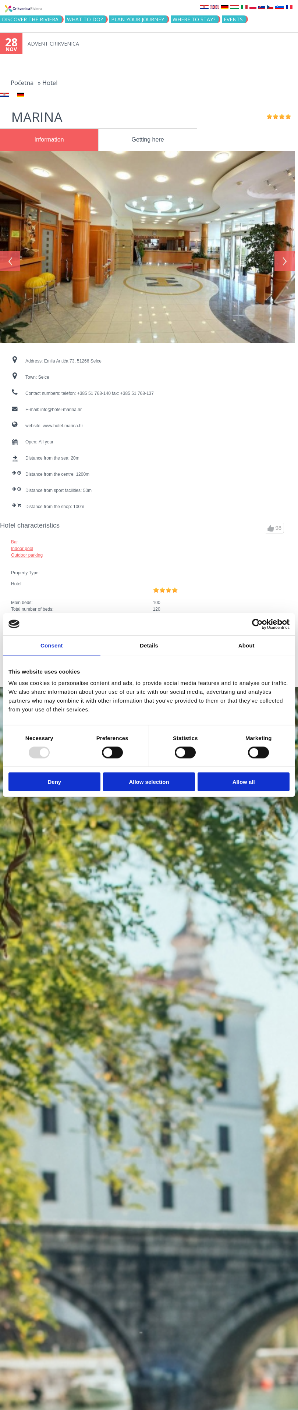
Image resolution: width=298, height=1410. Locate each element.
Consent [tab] (51, 645)
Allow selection (149, 782)
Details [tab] (149, 645)
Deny (54, 782)
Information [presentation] (49, 139)
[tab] (49, 139)
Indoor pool (22, 545)
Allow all (244, 782)
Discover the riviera (30, 19)
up (270, 525)
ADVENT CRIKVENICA (53, 43)
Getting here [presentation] (148, 139)
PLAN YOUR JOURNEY (137, 19)
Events (233, 19)
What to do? (85, 19)
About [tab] (246, 645)
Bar (14, 539)
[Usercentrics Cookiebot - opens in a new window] (257, 623)
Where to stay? (194, 19)
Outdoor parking (27, 552)
